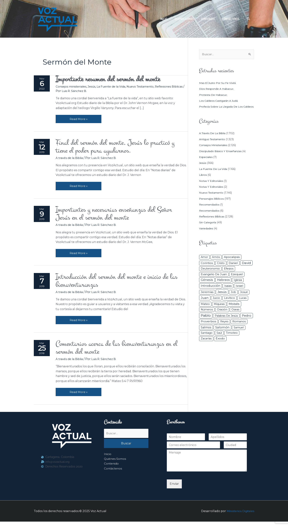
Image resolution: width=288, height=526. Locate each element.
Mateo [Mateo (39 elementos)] (205, 309)
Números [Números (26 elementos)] (207, 315)
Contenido (111, 468)
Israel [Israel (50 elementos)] (239, 291)
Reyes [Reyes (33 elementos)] (224, 327)
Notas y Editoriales (211, 186)
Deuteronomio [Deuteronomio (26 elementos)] (210, 274)
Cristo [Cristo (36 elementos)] (221, 268)
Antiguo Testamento (213, 144)
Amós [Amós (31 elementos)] (216, 262)
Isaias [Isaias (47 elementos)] (228, 291)
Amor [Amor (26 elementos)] (204, 262)
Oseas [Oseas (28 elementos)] (235, 315)
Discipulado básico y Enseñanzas (221, 156)
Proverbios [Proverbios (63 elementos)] (208, 327)
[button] (249, 19)
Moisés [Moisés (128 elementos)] (234, 309)
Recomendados (209, 210)
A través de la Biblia (70, 159)
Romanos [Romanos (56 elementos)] (239, 327)
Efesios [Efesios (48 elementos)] (228, 274)
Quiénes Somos (115, 463)
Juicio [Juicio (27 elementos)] (216, 303)
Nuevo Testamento (144, 87)
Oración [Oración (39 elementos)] (222, 315)
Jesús (93, 87)
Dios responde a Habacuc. (217, 89)
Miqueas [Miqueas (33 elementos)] (219, 309)
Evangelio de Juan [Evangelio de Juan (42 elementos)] (214, 279)
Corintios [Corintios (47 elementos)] (207, 268)
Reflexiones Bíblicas (212, 222)
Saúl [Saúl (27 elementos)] (219, 338)
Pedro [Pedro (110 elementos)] (246, 321)
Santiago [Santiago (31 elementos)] (207, 338)
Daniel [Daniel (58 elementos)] (233, 268)
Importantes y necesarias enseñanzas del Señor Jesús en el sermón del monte (118, 215)
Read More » (79, 118)
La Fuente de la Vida (114, 87)
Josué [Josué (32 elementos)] (244, 297)
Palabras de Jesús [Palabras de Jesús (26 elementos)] (226, 321)
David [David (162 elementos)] (246, 268)
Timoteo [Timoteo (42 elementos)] (232, 338)
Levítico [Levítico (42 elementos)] (229, 303)
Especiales (206, 162)
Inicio (107, 459)
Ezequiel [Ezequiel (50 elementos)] (237, 279)
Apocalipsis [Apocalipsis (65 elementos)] (232, 262)
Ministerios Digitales (240, 515)
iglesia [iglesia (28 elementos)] (238, 285)
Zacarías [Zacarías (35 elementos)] (206, 344)
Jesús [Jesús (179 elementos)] (222, 297)
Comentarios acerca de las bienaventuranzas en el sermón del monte (121, 351)
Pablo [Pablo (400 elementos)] (206, 321)
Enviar (174, 488)
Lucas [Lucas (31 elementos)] (242, 303)
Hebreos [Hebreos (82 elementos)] (223, 285)
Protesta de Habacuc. (213, 95)
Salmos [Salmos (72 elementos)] (206, 333)
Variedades (206, 234)
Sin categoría (208, 228)
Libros (203, 180)
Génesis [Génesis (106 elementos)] (207, 285)
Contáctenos (113, 473)
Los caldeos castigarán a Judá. (219, 101)
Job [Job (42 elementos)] (233, 297)
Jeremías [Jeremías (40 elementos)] (207, 297)
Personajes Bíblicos (212, 204)
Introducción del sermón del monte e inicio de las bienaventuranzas (121, 283)
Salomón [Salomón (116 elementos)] (222, 333)
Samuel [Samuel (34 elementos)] (239, 333)
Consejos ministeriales (72, 87)
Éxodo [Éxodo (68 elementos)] (220, 344)
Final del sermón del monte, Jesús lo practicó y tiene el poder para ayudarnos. (119, 147)
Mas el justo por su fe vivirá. (218, 83)
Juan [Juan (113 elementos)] (205, 303)
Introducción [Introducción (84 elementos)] (210, 291)
